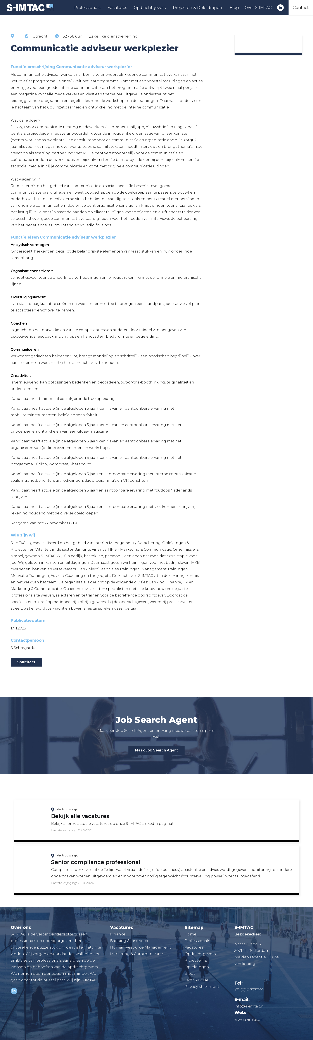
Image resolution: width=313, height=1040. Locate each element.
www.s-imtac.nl (248, 1019)
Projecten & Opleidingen (197, 7)
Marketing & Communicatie (136, 954)
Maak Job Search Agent (156, 750)
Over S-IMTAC (258, 7)
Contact (301, 7)
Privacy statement (202, 986)
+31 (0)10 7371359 (249, 990)
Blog (234, 7)
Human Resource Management (140, 947)
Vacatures (117, 7)
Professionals (87, 7)
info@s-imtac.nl (249, 1006)
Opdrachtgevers (150, 7)
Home (191, 934)
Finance (118, 934)
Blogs (190, 973)
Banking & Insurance (129, 941)
